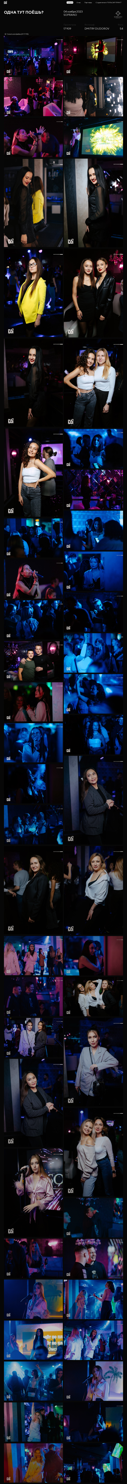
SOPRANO (70, 14)
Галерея (70, 2)
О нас (79, 2)
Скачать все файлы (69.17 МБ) (18, 34)
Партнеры (88, 2)
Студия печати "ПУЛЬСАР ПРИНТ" (109, 2)
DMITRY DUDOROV (97, 28)
